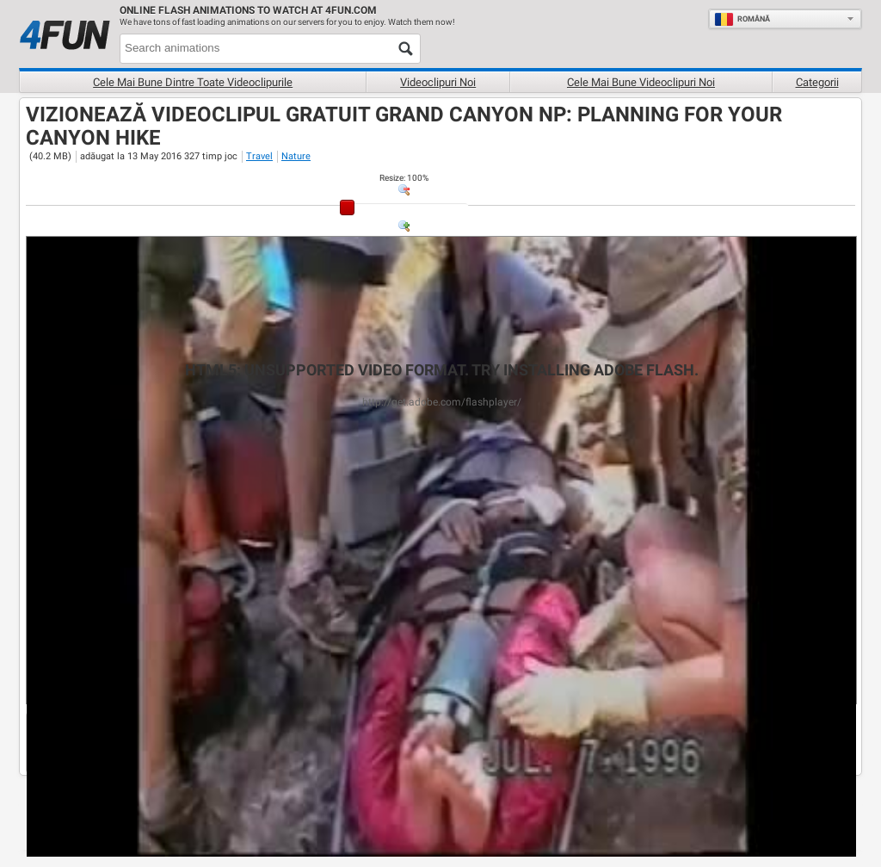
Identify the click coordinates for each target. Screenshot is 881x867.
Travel (259, 156)
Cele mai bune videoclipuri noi (641, 82)
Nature (296, 156)
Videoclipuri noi (438, 82)
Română (742, 19)
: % (403, 178)
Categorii (817, 82)
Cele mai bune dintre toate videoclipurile (193, 82)
